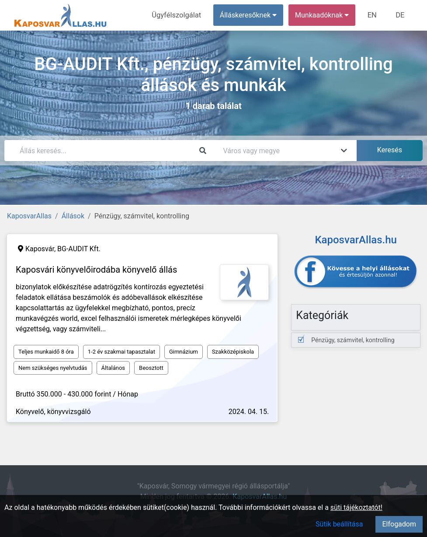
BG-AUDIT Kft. (79, 249)
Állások (73, 216)
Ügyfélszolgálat (179, 15)
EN (373, 15)
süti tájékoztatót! (356, 507)
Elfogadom (399, 524)
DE (400, 15)
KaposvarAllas (29, 216)
